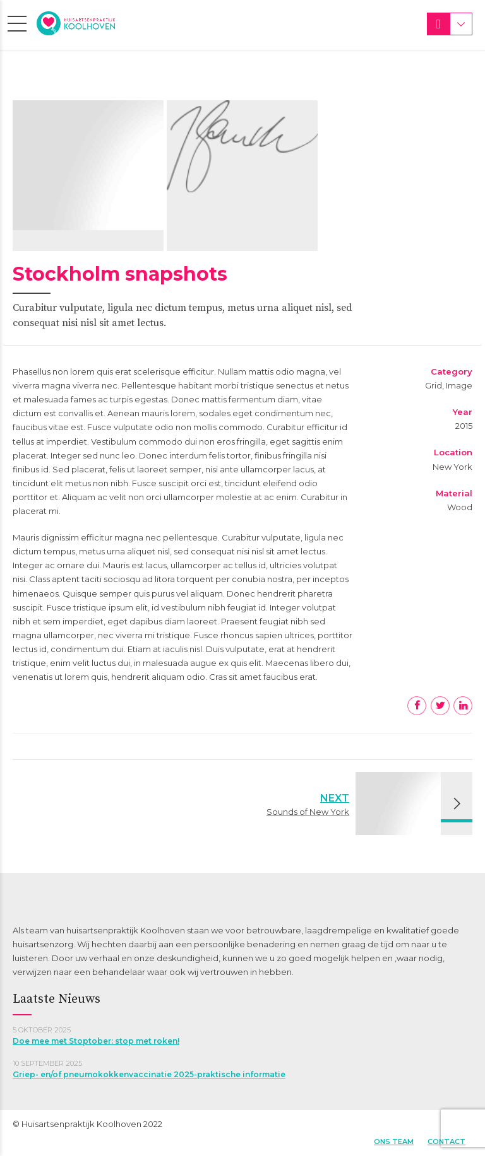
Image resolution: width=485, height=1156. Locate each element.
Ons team (394, 1141)
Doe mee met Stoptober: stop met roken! (96, 1041)
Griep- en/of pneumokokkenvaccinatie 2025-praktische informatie (149, 1074)
